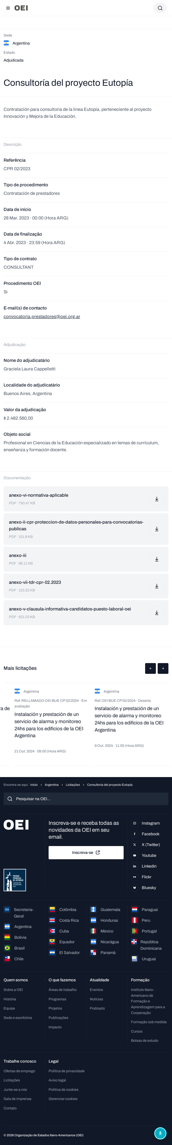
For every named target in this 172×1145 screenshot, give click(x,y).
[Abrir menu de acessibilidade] (160, 1133)
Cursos (136, 1031)
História (10, 999)
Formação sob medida (149, 1022)
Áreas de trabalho (63, 990)
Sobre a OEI (13, 990)
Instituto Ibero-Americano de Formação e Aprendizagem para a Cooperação (148, 1001)
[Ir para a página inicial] (21, 8)
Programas (57, 999)
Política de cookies (63, 1089)
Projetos (55, 1008)
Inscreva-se (86, 852)
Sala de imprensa (17, 1099)
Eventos (96, 990)
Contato (10, 1108)
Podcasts (97, 1008)
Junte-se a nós (15, 1089)
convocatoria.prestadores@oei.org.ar (42, 316)
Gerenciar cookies (63, 1099)
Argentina (52, 784)
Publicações (58, 1018)
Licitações (73, 784)
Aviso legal (57, 1080)
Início (34, 784)
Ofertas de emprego (19, 1071)
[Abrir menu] (8, 8)
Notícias (96, 999)
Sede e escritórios (18, 1018)
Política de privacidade (67, 1071)
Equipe (9, 1008)
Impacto (55, 1027)
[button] (150, 668)
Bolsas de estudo (144, 1040)
